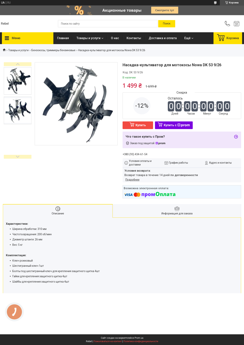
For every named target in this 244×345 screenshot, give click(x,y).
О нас (115, 38)
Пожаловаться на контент (108, 341)
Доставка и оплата (163, 38)
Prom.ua (139, 338)
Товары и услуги (88, 38)
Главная (63, 38)
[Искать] (166, 23)
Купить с (177, 125)
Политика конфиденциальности (141, 341)
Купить (141, 125)
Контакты (134, 38)
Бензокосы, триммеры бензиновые (53, 50)
